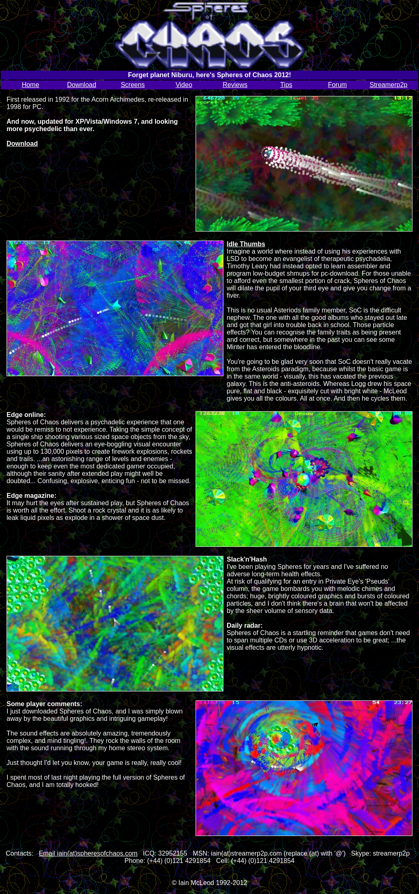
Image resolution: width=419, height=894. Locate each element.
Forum (337, 84)
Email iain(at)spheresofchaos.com (88, 853)
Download (81, 84)
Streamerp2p (388, 84)
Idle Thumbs (246, 244)
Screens (133, 84)
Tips (286, 84)
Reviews (235, 84)
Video (184, 84)
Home (30, 84)
